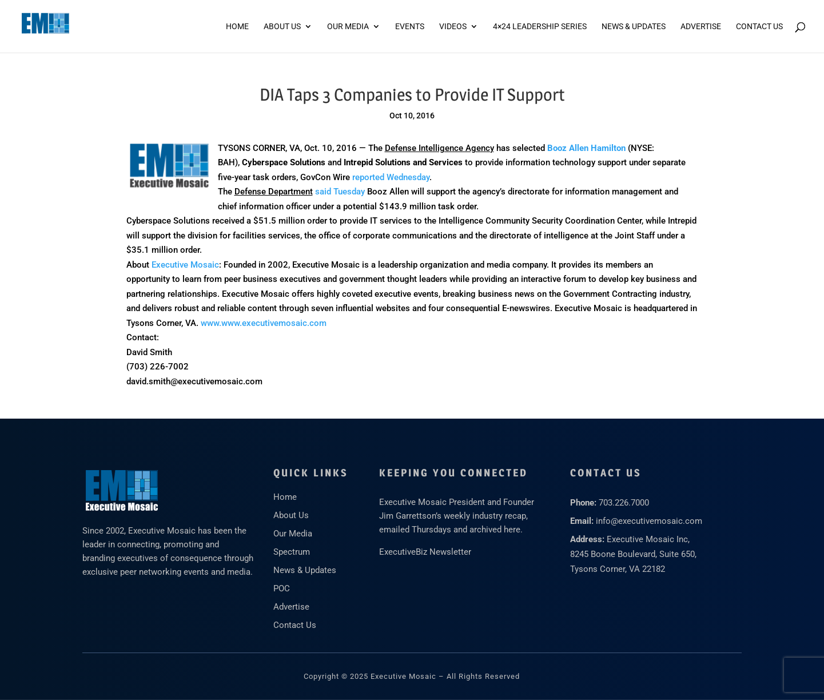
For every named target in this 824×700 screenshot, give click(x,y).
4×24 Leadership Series (540, 26)
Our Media (348, 26)
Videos (453, 26)
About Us (282, 26)
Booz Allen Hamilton (586, 148)
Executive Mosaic (185, 265)
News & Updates (634, 26)
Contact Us (759, 26)
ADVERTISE (700, 26)
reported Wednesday (390, 177)
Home (237, 26)
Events (409, 26)
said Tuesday (340, 191)
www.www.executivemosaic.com (264, 323)
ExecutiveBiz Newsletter (425, 552)
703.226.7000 (624, 503)
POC (281, 588)
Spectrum (291, 552)
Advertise (291, 607)
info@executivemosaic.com (649, 521)
